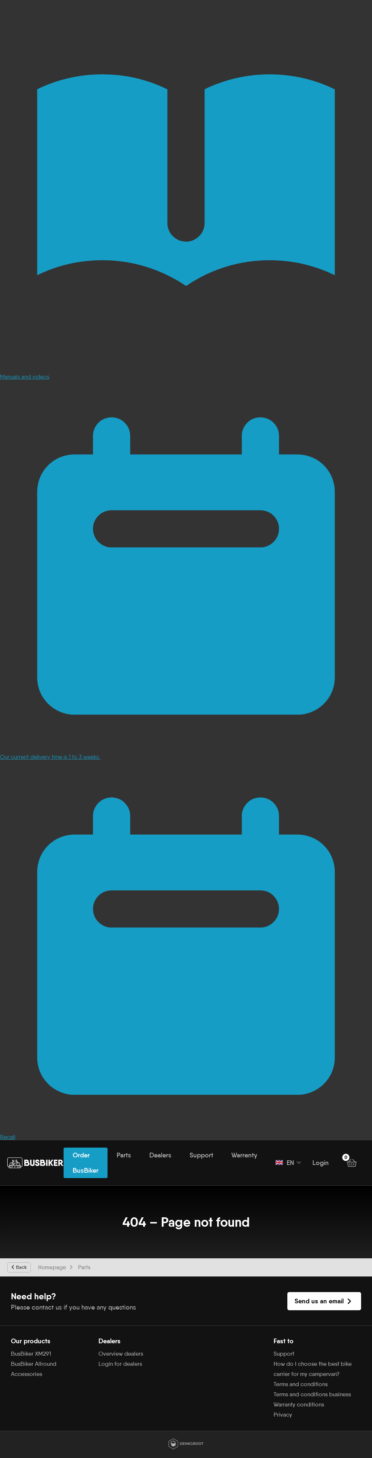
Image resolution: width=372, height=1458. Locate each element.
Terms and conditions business (312, 1394)
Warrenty (244, 1155)
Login (320, 1163)
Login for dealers (120, 1363)
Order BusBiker (85, 1162)
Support (201, 1155)
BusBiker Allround (33, 1363)
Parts (124, 1155)
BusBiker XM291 (31, 1353)
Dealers (160, 1155)
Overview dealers (120, 1353)
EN (284, 1163)
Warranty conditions (299, 1404)
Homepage (52, 1267)
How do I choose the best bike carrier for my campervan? (313, 1368)
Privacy (283, 1414)
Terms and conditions (301, 1384)
